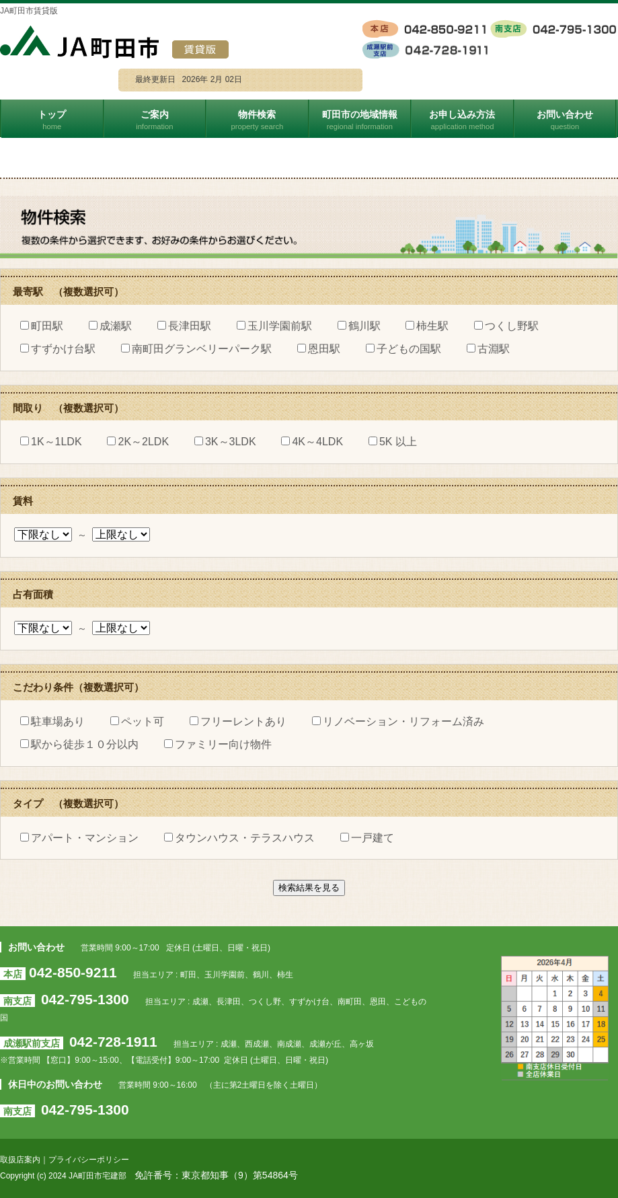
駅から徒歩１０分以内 (79, 744)
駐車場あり (52, 721)
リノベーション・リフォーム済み (398, 721)
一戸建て (367, 838)
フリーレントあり (238, 721)
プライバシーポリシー (88, 1159)
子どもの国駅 (403, 348)
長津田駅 (184, 326)
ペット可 (137, 721)
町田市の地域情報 (360, 119)
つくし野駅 (506, 326)
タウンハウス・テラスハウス (239, 838)
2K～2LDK (138, 441)
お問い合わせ (565, 119)
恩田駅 (318, 348)
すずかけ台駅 (57, 348)
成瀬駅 (110, 326)
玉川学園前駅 (274, 326)
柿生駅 (427, 326)
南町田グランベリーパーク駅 (196, 348)
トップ (52, 119)
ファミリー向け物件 (218, 744)
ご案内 (155, 119)
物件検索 (257, 119)
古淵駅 (488, 348)
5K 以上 (393, 441)
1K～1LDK (51, 441)
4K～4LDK (312, 441)
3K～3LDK (225, 441)
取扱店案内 (20, 1159)
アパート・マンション (79, 838)
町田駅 (41, 326)
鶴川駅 (359, 326)
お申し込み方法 (463, 119)
